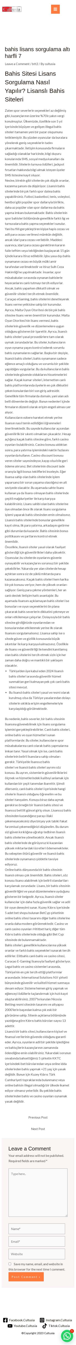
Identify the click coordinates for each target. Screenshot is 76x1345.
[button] (67, 1336)
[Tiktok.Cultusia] (56, 1325)
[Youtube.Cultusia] (22, 1325)
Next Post (38, 1129)
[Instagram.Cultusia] (55, 1320)
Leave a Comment (17, 64)
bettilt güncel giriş (29, 810)
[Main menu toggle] (55, 9)
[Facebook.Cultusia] (19, 1320)
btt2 (35, 64)
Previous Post (38, 1117)
